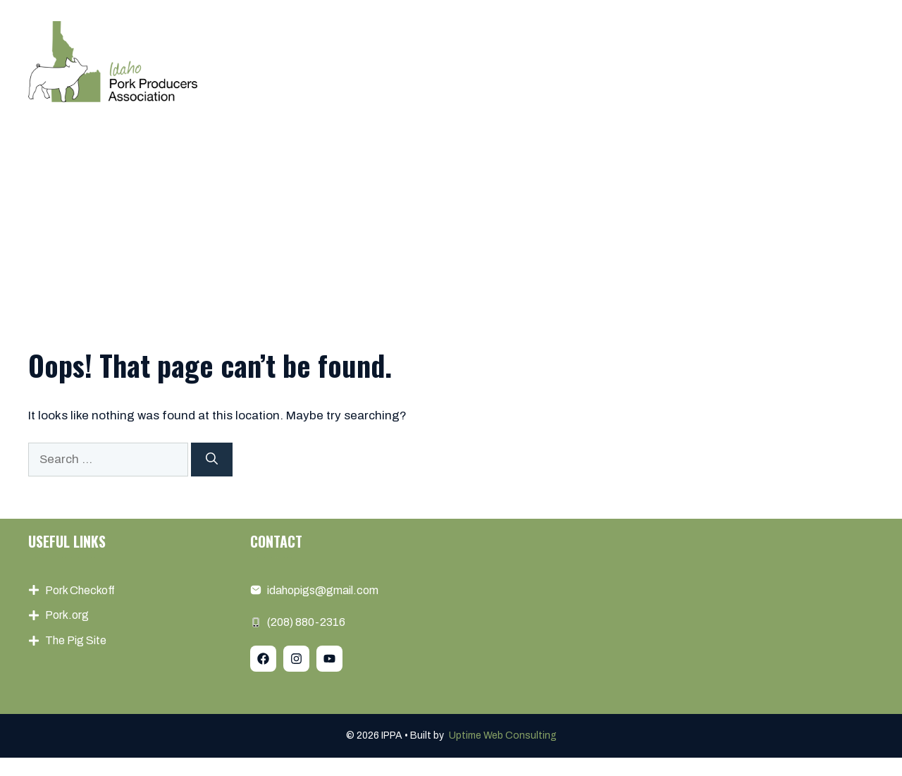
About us (421, 61)
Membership (507, 61)
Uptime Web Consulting (503, 735)
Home (355, 61)
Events (588, 61)
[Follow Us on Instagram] (296, 659)
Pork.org (67, 615)
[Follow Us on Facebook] (263, 659)
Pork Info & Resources (700, 61)
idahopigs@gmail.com (322, 590)
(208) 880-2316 (306, 622)
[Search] (212, 459)
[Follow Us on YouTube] (329, 659)
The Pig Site (75, 640)
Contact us (827, 61)
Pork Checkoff (80, 590)
